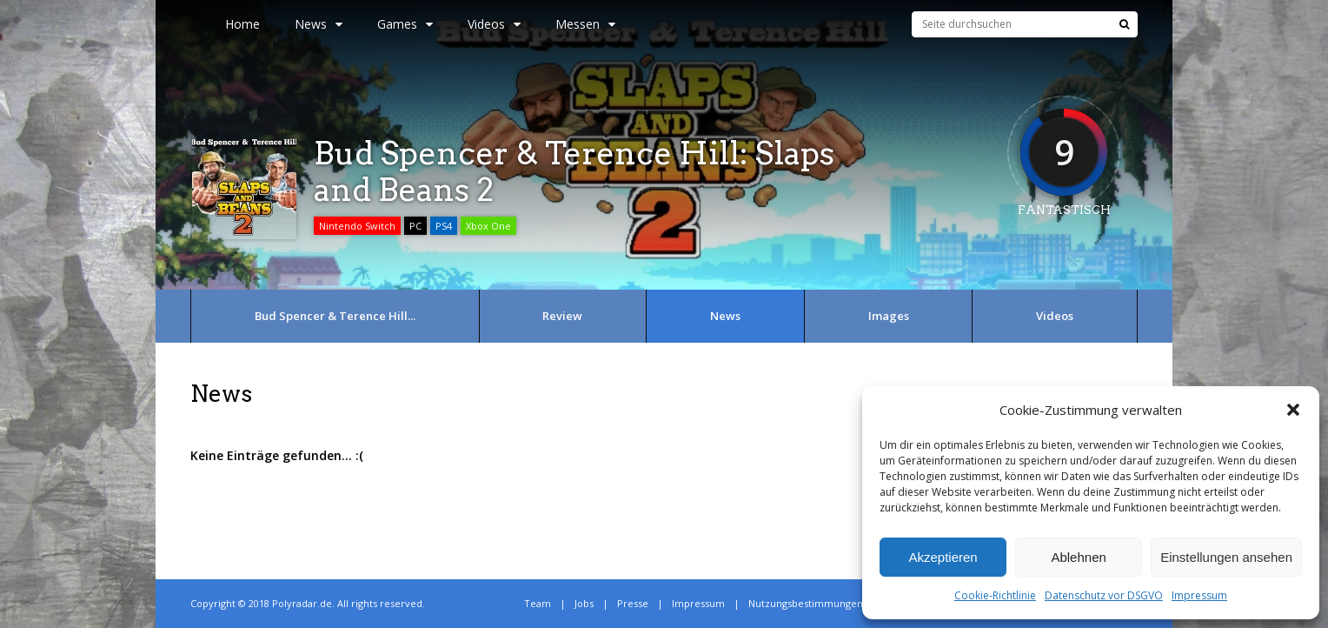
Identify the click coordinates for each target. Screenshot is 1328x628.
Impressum (1199, 595)
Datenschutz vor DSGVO (1104, 595)
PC (415, 225)
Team (537, 603)
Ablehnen (1078, 557)
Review (562, 316)
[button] (1293, 409)
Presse (632, 603)
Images (888, 316)
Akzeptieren (942, 557)
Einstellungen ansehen (1226, 557)
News (318, 24)
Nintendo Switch (357, 225)
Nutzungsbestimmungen (805, 603)
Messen (585, 24)
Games (405, 24)
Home (242, 24)
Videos (494, 24)
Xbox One (488, 225)
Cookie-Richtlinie (995, 595)
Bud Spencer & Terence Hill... (335, 316)
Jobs (584, 603)
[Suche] (1124, 24)
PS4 (443, 225)
